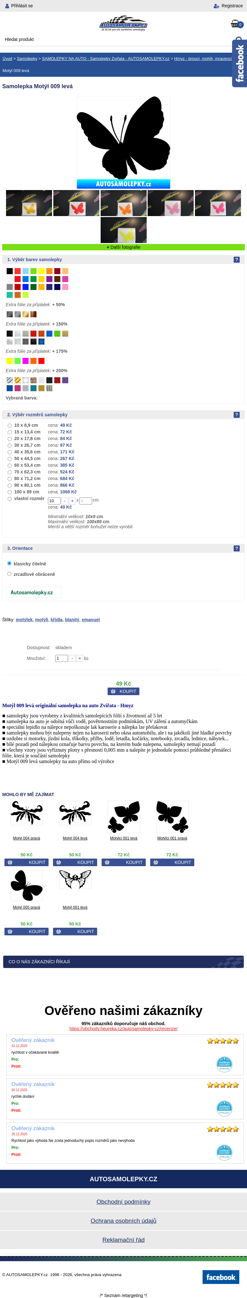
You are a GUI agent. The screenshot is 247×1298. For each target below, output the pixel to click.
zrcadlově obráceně (34, 574)
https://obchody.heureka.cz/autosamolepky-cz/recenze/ (124, 1028)
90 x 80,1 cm (27, 485)
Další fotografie (123, 247)
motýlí (41, 619)
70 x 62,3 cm (27, 471)
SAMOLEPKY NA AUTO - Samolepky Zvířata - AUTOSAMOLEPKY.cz (105, 58)
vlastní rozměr (29, 498)
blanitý (72, 619)
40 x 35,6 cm (27, 451)
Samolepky (27, 58)
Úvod (7, 58)
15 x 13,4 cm (27, 431)
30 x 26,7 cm (27, 445)
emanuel (91, 619)
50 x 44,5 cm (27, 458)
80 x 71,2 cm (27, 478)
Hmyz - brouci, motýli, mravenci (203, 58)
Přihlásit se (22, 5)
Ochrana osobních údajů (123, 1220)
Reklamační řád (123, 1239)
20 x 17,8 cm (27, 438)
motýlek (24, 619)
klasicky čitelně (30, 563)
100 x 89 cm (26, 491)
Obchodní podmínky (123, 1201)
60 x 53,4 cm (27, 465)
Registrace (232, 5)
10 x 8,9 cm (26, 425)
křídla (57, 619)
